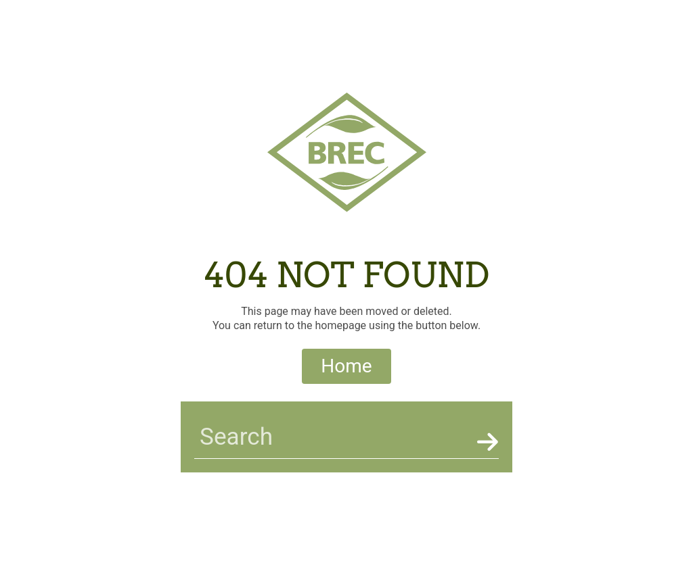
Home (346, 366)
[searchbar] (333, 437)
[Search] (485, 442)
